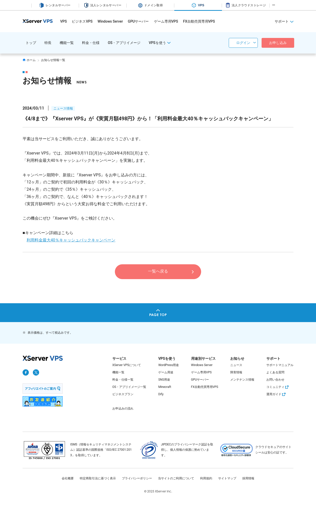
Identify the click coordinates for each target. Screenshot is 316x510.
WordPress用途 (168, 365)
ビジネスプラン (122, 394)
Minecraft (164, 387)
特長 (47, 43)
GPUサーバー (138, 21)
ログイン (243, 43)
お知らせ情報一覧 (53, 60)
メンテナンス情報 (242, 379)
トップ (31, 43)
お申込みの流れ (122, 408)
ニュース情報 (63, 108)
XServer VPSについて (126, 365)
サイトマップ (227, 478)
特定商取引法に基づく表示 (98, 478)
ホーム (29, 60)
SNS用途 (164, 379)
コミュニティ (278, 387)
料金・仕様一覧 (122, 379)
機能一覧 (67, 43)
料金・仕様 (91, 43)
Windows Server (110, 21)
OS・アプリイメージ (124, 43)
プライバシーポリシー (137, 478)
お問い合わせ (275, 379)
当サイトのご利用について (176, 478)
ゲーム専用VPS (166, 21)
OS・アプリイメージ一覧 (129, 387)
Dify (161, 394)
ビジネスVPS (82, 21)
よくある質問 (275, 372)
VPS (63, 21)
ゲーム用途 (165, 372)
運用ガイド (276, 394)
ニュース (236, 365)
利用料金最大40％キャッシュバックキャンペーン (71, 240)
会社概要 (68, 478)
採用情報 (248, 478)
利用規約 (206, 478)
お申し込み (278, 43)
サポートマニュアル (279, 365)
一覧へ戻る (158, 271)
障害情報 (236, 372)
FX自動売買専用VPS (199, 21)
